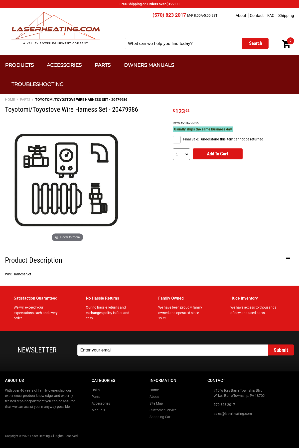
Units (96, 390)
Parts (103, 65)
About (241, 15)
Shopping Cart (161, 417)
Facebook (9, 417)
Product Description (33, 260)
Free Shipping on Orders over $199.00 (149, 4)
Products (19, 65)
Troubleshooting (37, 84)
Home (154, 390)
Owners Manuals (149, 65)
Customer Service (163, 410)
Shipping (286, 15)
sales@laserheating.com (233, 414)
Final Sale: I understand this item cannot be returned (223, 139)
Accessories (64, 65)
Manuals (98, 410)
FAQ (271, 15)
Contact (257, 15)
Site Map (156, 403)
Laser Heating (55, 28)
